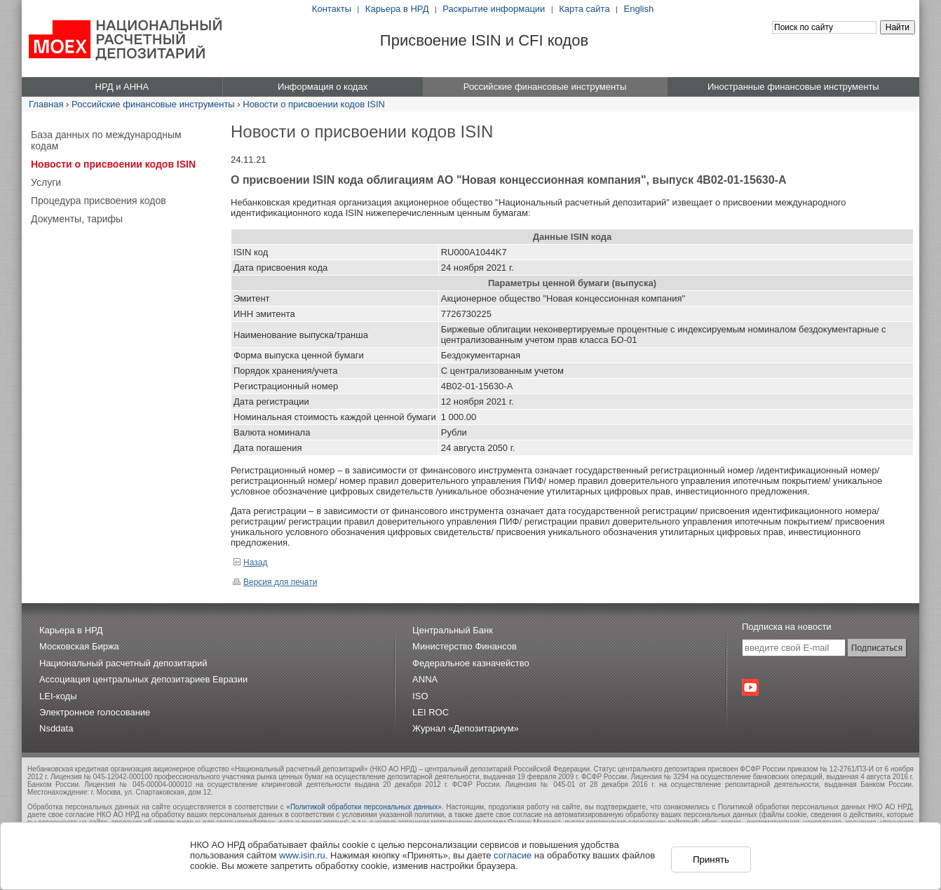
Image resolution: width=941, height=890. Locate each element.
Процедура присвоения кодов (98, 200)
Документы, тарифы (77, 218)
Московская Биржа (79, 646)
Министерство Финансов (464, 646)
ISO (420, 696)
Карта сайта (584, 9)
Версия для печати (275, 582)
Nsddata (56, 728)
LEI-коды (58, 696)
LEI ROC (430, 712)
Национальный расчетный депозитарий (123, 663)
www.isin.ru (302, 855)
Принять (711, 859)
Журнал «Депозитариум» (465, 728)
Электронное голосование (94, 712)
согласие (513, 855)
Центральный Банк (452, 630)
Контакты (331, 9)
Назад (250, 562)
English (639, 9)
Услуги (46, 182)
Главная (46, 104)
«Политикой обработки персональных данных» (364, 807)
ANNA (425, 679)
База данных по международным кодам (106, 140)
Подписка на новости (787, 626)
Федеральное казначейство (470, 663)
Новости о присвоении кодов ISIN (314, 104)
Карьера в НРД (397, 9)
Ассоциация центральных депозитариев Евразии (143, 679)
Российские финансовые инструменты (153, 104)
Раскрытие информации (493, 9)
